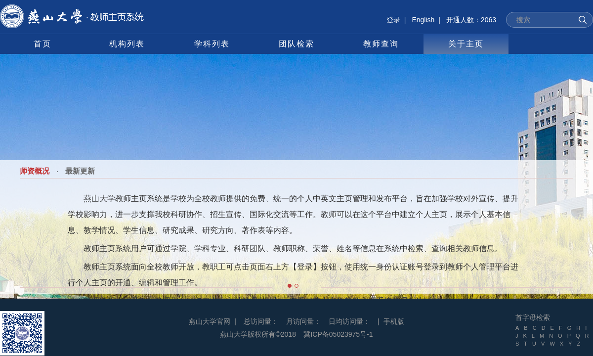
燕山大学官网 (209, 321)
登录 (393, 20)
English (423, 20)
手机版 (393, 321)
